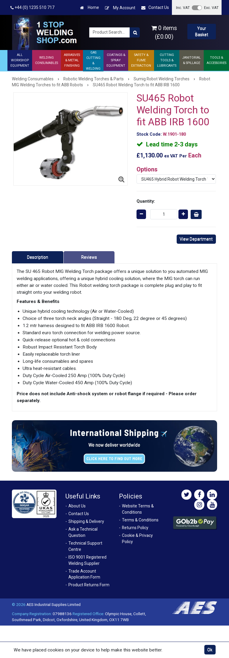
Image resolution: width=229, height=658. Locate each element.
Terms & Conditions (140, 520)
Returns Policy (135, 527)
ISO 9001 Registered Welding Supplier (87, 560)
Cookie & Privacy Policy (137, 538)
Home (89, 7)
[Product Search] (135, 32)
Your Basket (201, 31)
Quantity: (146, 201)
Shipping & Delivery (86, 521)
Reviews (89, 257)
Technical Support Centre (85, 546)
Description (37, 257)
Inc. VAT (183, 7)
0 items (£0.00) (164, 32)
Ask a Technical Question (83, 532)
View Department (196, 239)
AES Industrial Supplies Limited (53, 604)
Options (147, 169)
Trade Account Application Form (84, 574)
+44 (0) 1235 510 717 (32, 7)
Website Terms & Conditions (138, 509)
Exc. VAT (211, 7)
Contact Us (155, 7)
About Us (77, 506)
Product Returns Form (88, 584)
